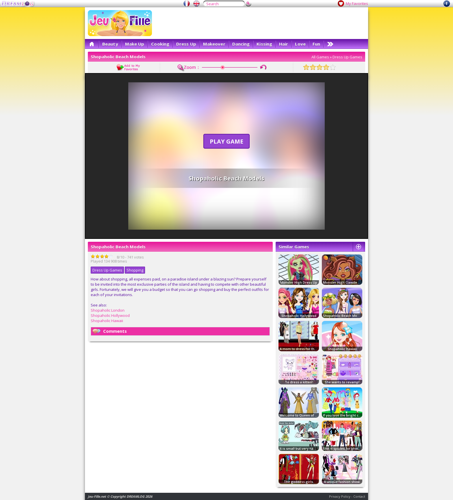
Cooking (160, 44)
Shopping (135, 270)
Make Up (134, 44)
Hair (283, 44)
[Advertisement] (260, 23)
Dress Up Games (347, 57)
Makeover (214, 44)
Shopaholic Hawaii (107, 320)
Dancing (241, 44)
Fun (316, 44)
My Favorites (357, 3)
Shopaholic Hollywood (110, 315)
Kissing (264, 44)
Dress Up (186, 44)
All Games (320, 57)
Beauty (110, 44)
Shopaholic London (108, 310)
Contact (359, 496)
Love (300, 44)
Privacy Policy (339, 496)
